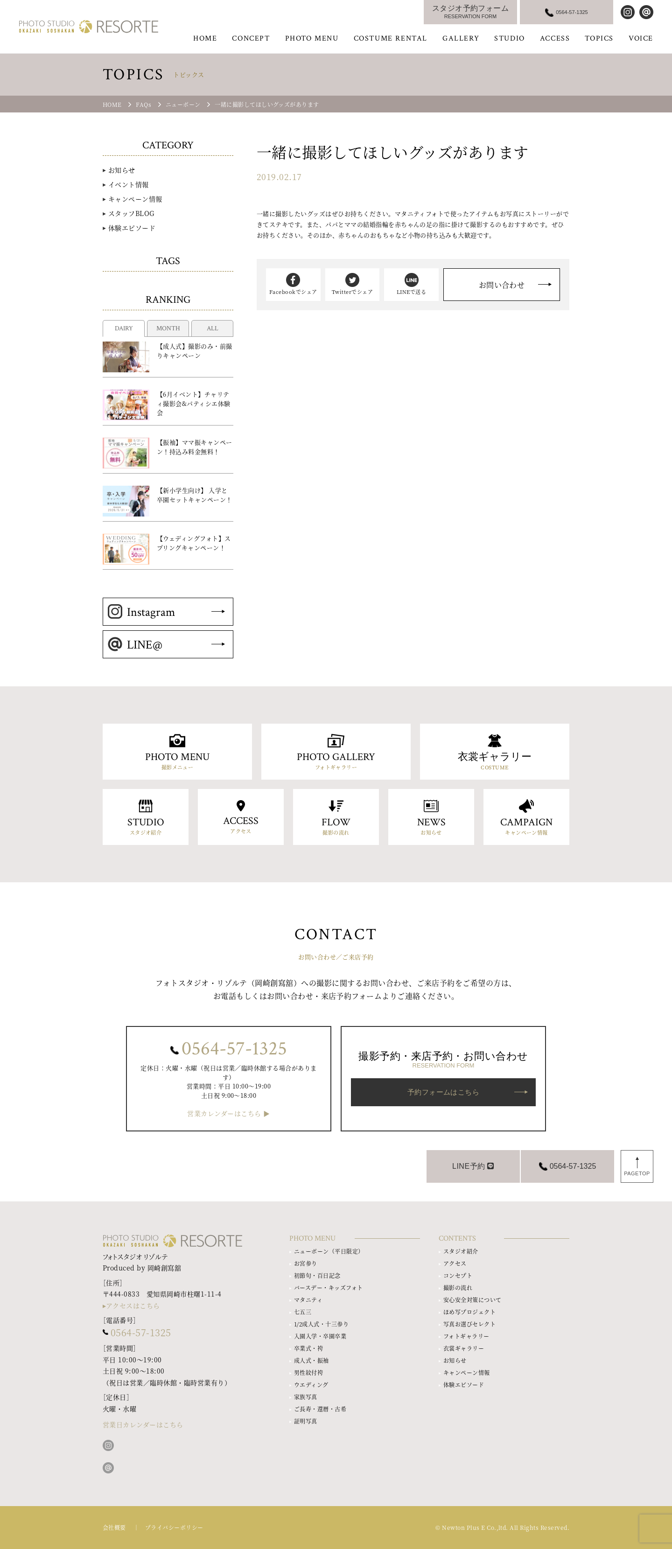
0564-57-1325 (234, 1049)
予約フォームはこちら (443, 1092)
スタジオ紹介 (460, 1251)
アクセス (455, 1263)
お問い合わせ (502, 284)
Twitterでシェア (352, 284)
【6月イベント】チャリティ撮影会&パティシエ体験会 (194, 403)
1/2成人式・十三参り (321, 1324)
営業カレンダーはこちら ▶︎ (228, 1113)
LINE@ (135, 645)
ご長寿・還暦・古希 (320, 1409)
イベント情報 (128, 184)
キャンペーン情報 (135, 198)
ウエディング (311, 1385)
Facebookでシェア (293, 284)
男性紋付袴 (308, 1372)
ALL (212, 328)
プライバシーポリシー (174, 1527)
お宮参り (305, 1263)
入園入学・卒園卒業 (320, 1336)
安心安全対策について (472, 1300)
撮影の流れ (457, 1287)
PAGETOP (637, 1173)
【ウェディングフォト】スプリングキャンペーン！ (194, 543)
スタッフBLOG (131, 213)
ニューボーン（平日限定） (329, 1251)
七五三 (302, 1312)
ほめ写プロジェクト (469, 1312)
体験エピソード (131, 227)
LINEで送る (411, 284)
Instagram (141, 612)
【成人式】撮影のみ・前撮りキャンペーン (194, 351)
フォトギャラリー (466, 1336)
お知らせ (121, 169)
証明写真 (305, 1421)
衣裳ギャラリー (463, 1348)
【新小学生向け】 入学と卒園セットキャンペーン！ (194, 495)
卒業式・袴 (308, 1348)
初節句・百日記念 (317, 1275)
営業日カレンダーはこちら (143, 1424)
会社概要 (114, 1527)
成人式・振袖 (311, 1360)
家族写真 (305, 1397)
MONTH (168, 328)
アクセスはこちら (133, 1305)
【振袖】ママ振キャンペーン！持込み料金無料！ (194, 447)
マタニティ (308, 1300)
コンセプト (457, 1275)
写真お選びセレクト (469, 1324)
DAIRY (124, 328)
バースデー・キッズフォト (328, 1287)
